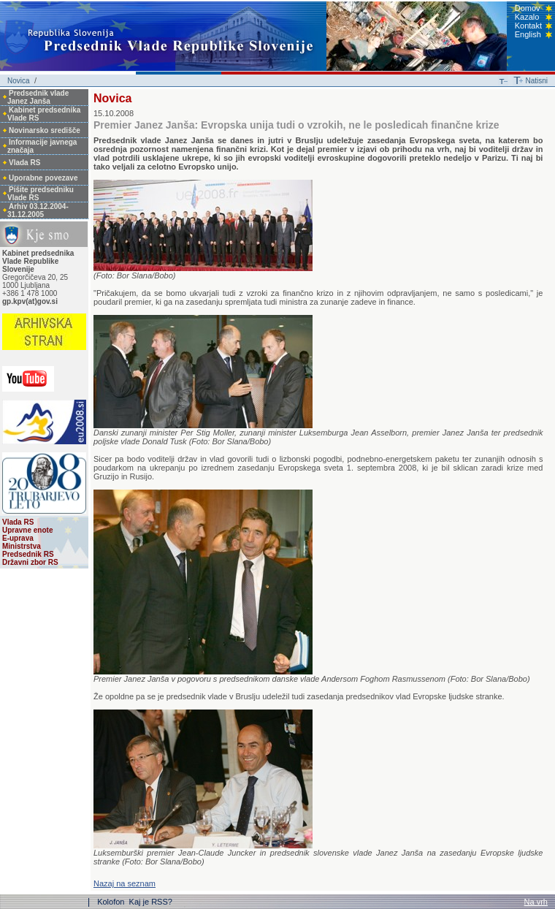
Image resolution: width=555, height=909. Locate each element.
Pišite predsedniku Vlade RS (40, 194)
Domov (527, 8)
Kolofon (111, 901)
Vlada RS (24, 163)
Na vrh (536, 901)
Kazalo (527, 16)
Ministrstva (21, 546)
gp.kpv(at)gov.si (30, 301)
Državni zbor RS (30, 562)
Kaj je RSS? (150, 901)
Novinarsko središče (44, 130)
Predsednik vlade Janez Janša (38, 97)
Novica (18, 81)
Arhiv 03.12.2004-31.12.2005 (38, 210)
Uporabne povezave (43, 178)
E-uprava (18, 538)
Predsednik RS (28, 554)
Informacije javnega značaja (42, 146)
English (528, 34)
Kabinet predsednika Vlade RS (43, 114)
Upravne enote (27, 530)
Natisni (536, 81)
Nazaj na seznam (124, 883)
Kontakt (528, 25)
